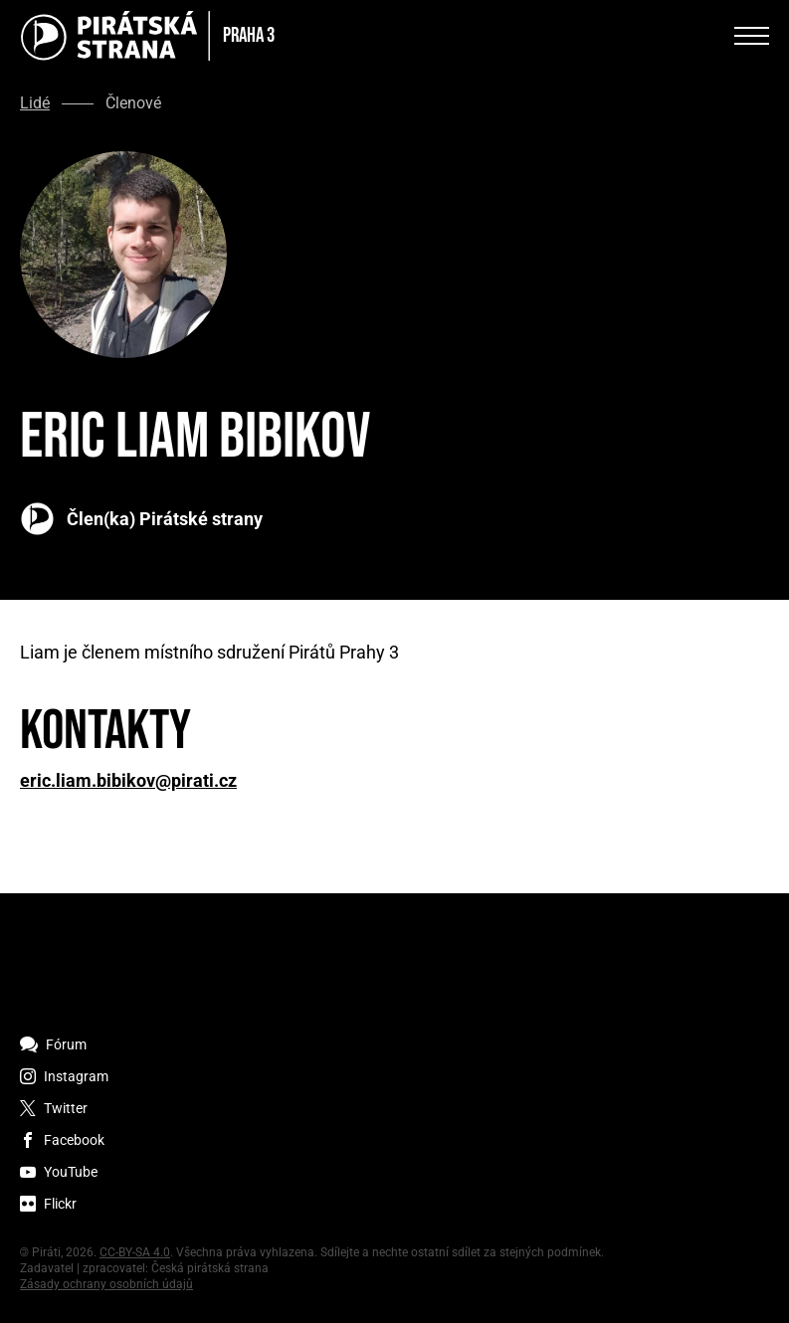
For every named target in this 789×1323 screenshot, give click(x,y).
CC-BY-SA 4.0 (134, 1252)
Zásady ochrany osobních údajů (106, 1284)
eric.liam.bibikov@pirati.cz (128, 781)
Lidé (35, 103)
